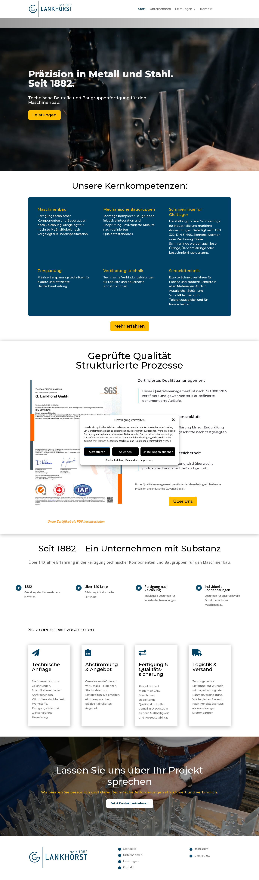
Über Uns (183, 501)
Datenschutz (132, 460)
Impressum (147, 460)
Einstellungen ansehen (158, 452)
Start (142, 9)
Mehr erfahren (129, 326)
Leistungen (183, 9)
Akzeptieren (97, 452)
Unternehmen (160, 9)
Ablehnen (125, 452)
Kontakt (206, 9)
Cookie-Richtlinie (115, 460)
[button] (173, 420)
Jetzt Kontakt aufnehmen (129, 803)
